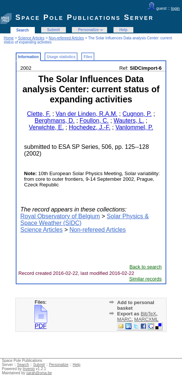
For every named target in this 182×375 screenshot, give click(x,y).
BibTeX (148, 313)
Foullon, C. (94, 120)
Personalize (88, 30)
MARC (124, 319)
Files (88, 57)
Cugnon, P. (137, 114)
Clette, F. (39, 114)
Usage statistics (61, 57)
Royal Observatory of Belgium (60, 216)
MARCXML (146, 319)
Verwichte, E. (46, 127)
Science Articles (31, 38)
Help (123, 30)
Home (9, 38)
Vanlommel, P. (134, 127)
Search (22, 30)
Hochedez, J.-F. (89, 127)
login (175, 8)
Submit (53, 30)
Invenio (29, 369)
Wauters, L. (128, 120)
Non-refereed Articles (66, 38)
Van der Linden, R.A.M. (87, 114)
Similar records (145, 279)
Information (28, 57)
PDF (40, 323)
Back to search (146, 267)
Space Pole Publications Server (84, 17)
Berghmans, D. (55, 120)
